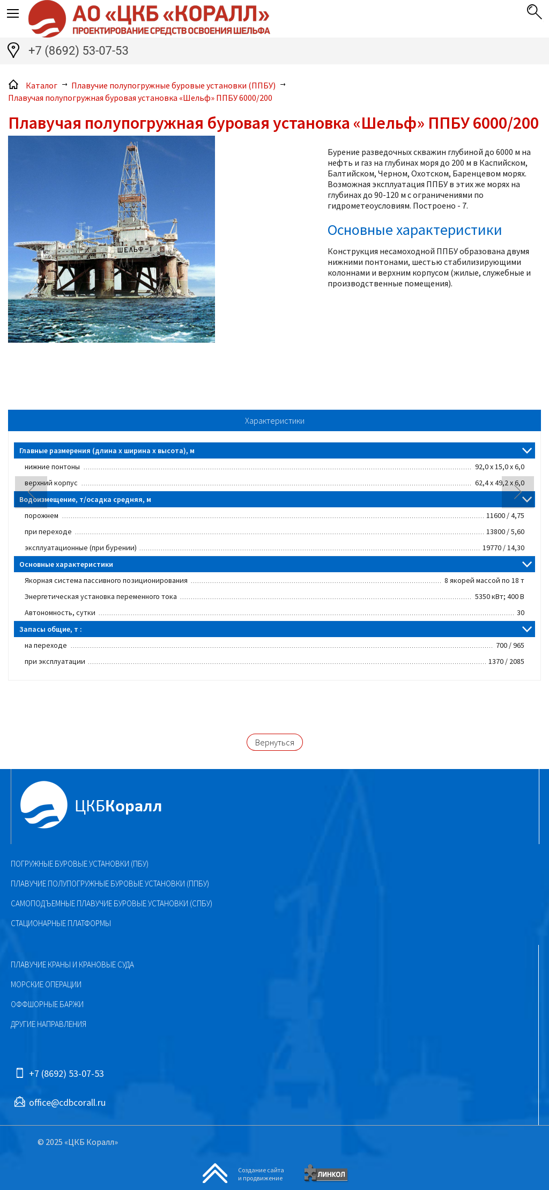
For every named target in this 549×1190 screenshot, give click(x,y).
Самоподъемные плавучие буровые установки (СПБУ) (111, 903)
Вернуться (274, 742)
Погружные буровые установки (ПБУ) (80, 864)
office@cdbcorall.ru (67, 1102)
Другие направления (48, 1024)
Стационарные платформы (61, 923)
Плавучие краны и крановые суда (72, 964)
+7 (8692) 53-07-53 (78, 50)
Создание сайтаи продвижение (261, 1174)
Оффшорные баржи (47, 1004)
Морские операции (46, 984)
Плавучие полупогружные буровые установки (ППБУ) (110, 883)
